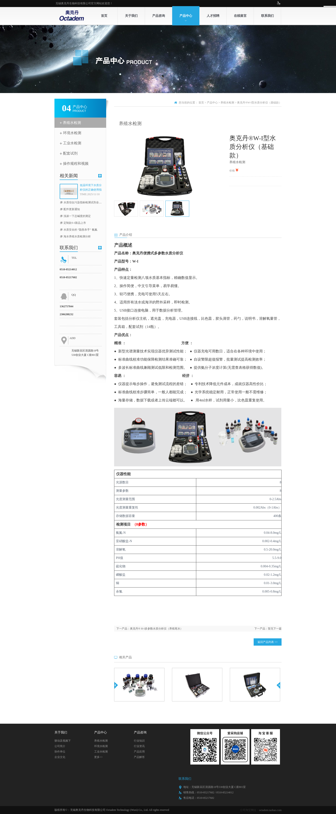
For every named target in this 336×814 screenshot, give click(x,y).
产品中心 (185, 15)
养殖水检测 (72, 123)
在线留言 (240, 15)
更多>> (98, 757)
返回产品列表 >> (268, 642)
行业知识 (139, 740)
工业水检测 (72, 143)
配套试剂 (70, 153)
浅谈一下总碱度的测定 (77, 216)
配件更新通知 (72, 209)
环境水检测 (72, 133)
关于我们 (131, 15)
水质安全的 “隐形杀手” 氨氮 (80, 229)
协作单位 (59, 751)
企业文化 (59, 757)
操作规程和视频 (75, 163)
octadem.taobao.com (270, 810)
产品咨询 (158, 15)
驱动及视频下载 (62, 741)
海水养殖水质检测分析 (77, 236)
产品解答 (139, 757)
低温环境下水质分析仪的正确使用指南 (91, 188)
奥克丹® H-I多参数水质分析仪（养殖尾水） (156, 628)
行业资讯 (139, 746)
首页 (104, 15)
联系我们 (267, 15)
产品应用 (139, 751)
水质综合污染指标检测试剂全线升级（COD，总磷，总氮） (99, 202)
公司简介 (59, 746)
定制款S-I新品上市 (75, 222)
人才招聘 (213, 15)
